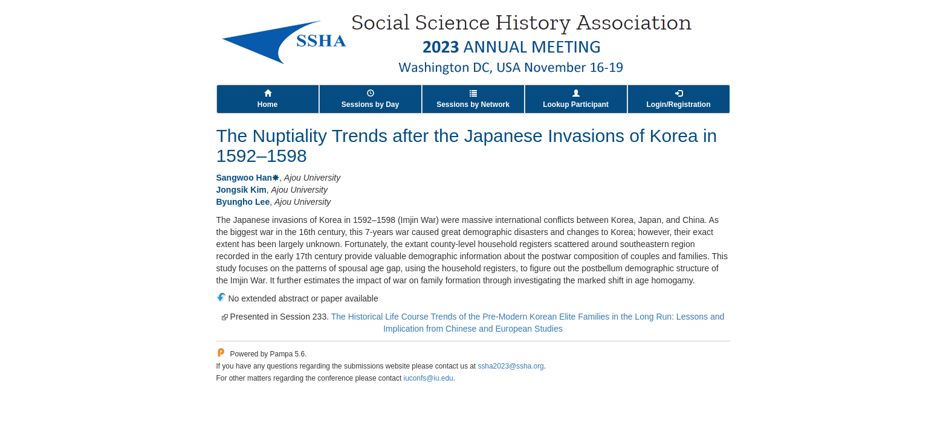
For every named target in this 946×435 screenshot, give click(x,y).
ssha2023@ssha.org (510, 366)
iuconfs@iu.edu (428, 378)
